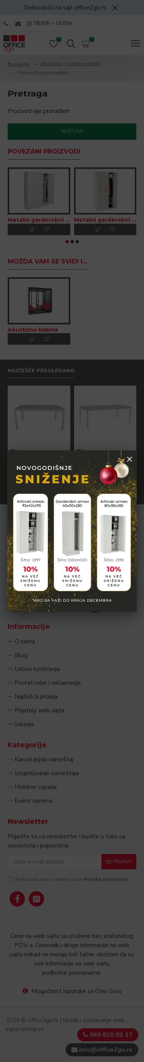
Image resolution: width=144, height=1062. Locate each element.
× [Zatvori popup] (129, 458)
